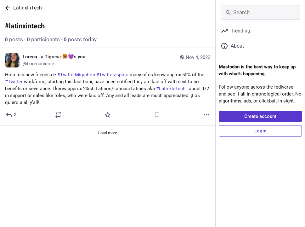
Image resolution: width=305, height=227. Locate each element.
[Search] (260, 12)
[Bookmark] (157, 115)
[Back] (6, 8)
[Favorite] (107, 115)
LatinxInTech (27, 8)
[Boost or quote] (58, 115)
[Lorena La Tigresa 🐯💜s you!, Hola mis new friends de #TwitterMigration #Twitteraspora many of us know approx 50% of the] (107, 86)
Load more (107, 133)
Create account (260, 116)
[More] (206, 115)
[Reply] (11, 115)
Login (260, 131)
